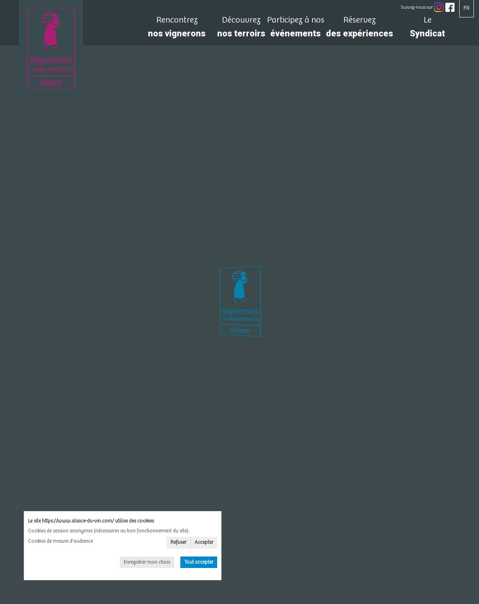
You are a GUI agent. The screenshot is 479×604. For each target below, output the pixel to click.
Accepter (204, 542)
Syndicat (427, 29)
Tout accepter (198, 562)
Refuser (178, 542)
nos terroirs (241, 29)
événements (295, 29)
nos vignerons (177, 29)
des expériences (359, 29)
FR (467, 8)
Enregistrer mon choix (147, 562)
